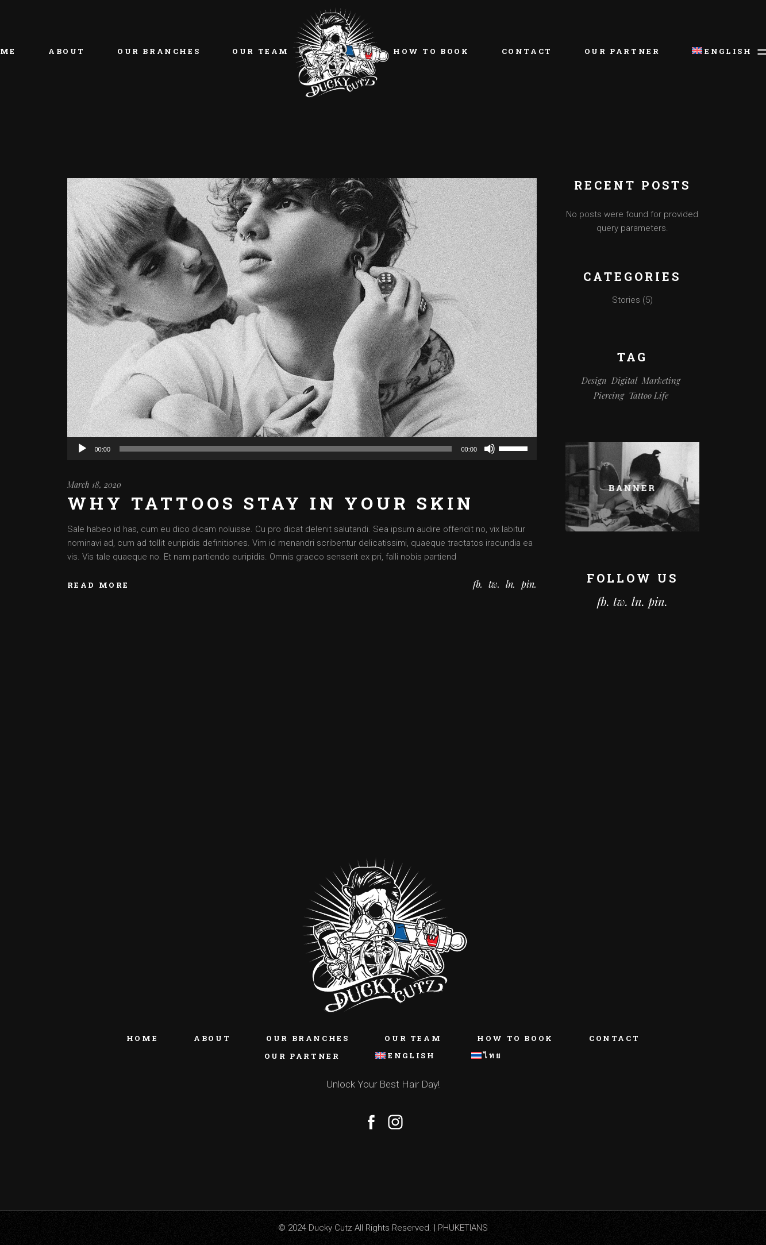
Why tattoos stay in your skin (270, 503)
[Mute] (489, 448)
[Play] (82, 448)
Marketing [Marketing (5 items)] (661, 380)
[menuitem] (716, 51)
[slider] (286, 449)
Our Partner (302, 1056)
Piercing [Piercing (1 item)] (609, 395)
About (212, 1038)
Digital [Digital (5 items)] (624, 380)
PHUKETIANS (463, 1228)
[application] (302, 448)
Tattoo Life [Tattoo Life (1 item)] (648, 395)
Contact (614, 1038)
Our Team (412, 1038)
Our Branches (307, 1038)
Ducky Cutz (330, 1228)
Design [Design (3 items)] (594, 380)
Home (142, 1038)
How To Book (515, 1038)
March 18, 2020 (94, 484)
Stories (626, 300)
